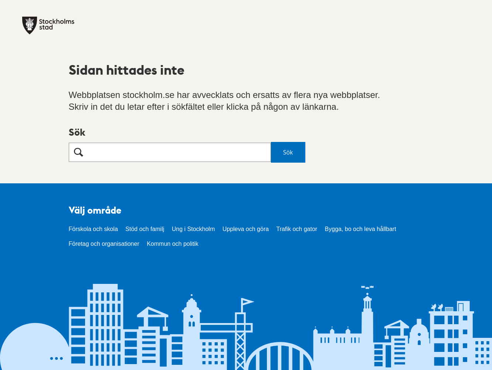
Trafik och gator (297, 229)
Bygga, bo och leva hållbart (360, 229)
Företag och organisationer (104, 244)
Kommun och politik (173, 244)
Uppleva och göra (246, 229)
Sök (77, 131)
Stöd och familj (144, 229)
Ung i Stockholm (193, 229)
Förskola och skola (93, 229)
